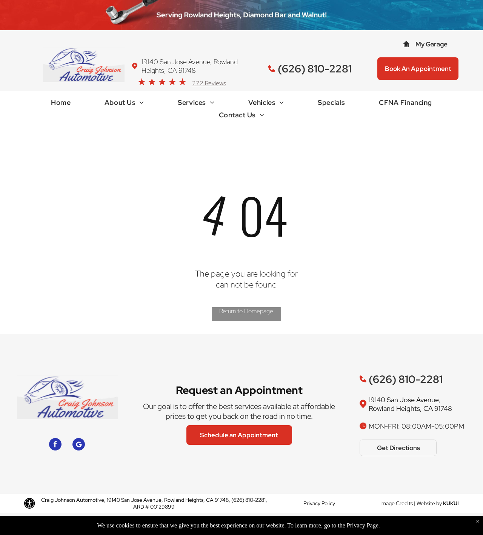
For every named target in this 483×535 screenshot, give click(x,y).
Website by (429, 503)
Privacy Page (362, 527)
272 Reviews (209, 83)
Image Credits (396, 503)
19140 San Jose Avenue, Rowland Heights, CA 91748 (190, 66)
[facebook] (55, 445)
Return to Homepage (246, 311)
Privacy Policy (319, 503)
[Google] (78, 445)
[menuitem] (61, 104)
